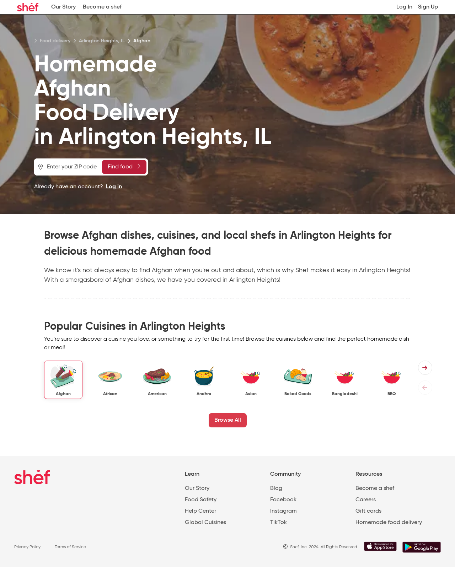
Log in (114, 187)
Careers (365, 500)
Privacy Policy (27, 547)
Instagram (283, 511)
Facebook (283, 500)
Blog (276, 488)
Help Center (200, 511)
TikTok (278, 522)
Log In (404, 7)
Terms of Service (70, 547)
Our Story (63, 7)
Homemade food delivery (388, 522)
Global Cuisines (205, 522)
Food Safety (200, 500)
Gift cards (368, 511)
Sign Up (428, 7)
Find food (124, 166)
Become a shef (102, 7)
